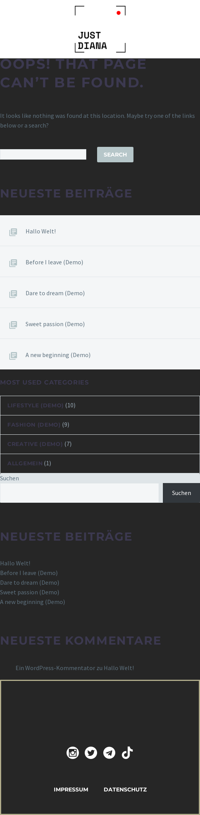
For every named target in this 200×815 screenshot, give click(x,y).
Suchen (9, 478)
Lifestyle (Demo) (35, 405)
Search (115, 154)
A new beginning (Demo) (58, 355)
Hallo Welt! (41, 231)
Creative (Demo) (35, 444)
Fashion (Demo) (34, 424)
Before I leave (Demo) (54, 262)
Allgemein (25, 463)
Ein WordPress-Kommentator (55, 668)
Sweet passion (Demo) (55, 324)
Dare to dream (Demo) (55, 293)
